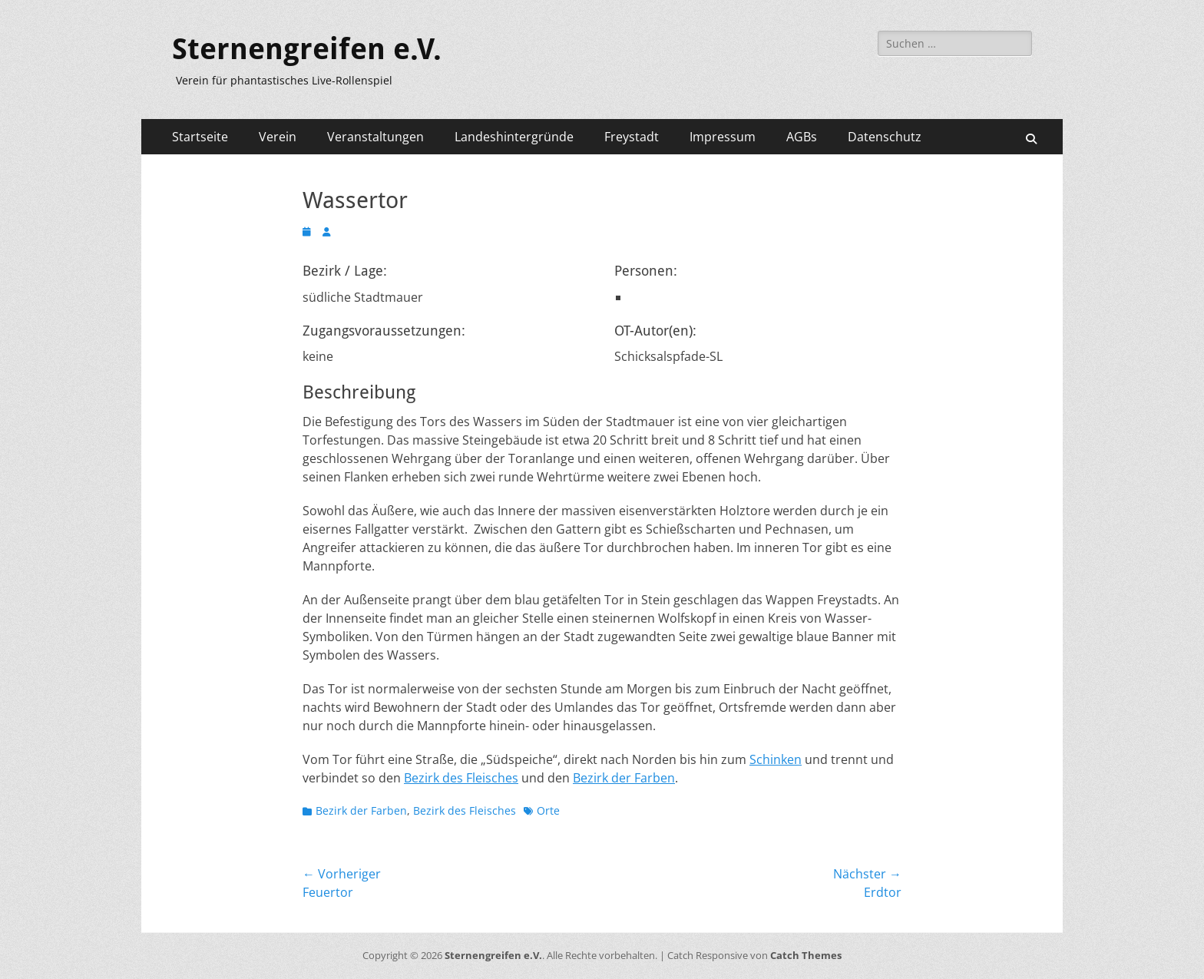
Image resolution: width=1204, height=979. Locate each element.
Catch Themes (806, 955)
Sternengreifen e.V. (307, 49)
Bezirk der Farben (624, 777)
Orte (548, 810)
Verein (277, 136)
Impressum (723, 136)
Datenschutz (884, 136)
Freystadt (631, 136)
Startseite (200, 136)
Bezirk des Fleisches (461, 777)
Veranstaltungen (375, 136)
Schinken (775, 759)
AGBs (801, 136)
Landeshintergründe (514, 136)
